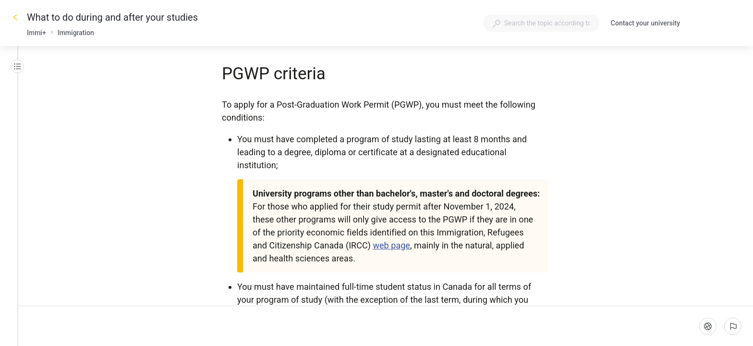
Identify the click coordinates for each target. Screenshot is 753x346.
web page (391, 245)
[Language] (708, 326)
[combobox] (541, 23)
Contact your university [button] (645, 23)
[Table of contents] (17, 66)
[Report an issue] (732, 326)
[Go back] (15, 17)
